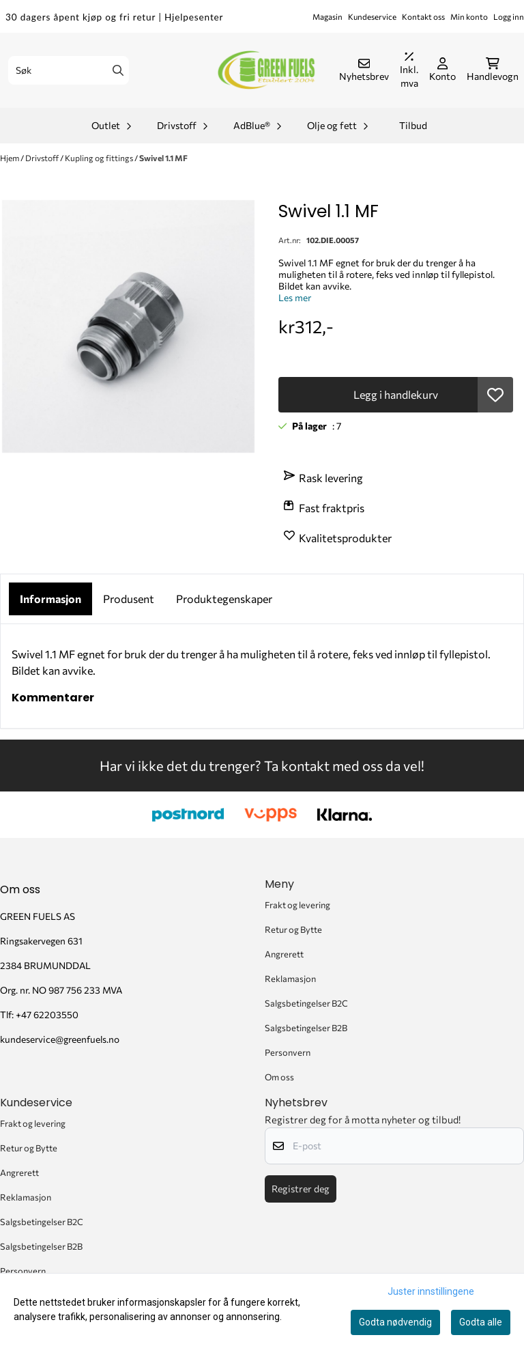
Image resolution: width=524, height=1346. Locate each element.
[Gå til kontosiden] (442, 70)
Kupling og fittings (99, 158)
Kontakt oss (423, 16)
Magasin (327, 16)
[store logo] (266, 70)
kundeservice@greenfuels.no (59, 1039)
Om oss (279, 1076)
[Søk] (68, 70)
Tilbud (413, 125)
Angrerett (284, 954)
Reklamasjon (290, 978)
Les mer (294, 297)
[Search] (118, 70)
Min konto (469, 16)
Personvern (287, 1052)
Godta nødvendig (395, 1322)
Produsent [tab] (128, 598)
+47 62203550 (47, 1014)
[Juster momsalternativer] (409, 70)
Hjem (10, 158)
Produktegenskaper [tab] (224, 598)
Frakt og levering (297, 904)
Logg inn (508, 16)
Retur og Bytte (293, 929)
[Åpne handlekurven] (492, 70)
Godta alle (480, 1322)
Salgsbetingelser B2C (306, 1003)
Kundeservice (372, 16)
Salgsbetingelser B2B (306, 1027)
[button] (495, 395)
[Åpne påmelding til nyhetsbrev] (364, 70)
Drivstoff (42, 158)
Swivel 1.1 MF (163, 158)
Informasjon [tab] (50, 598)
